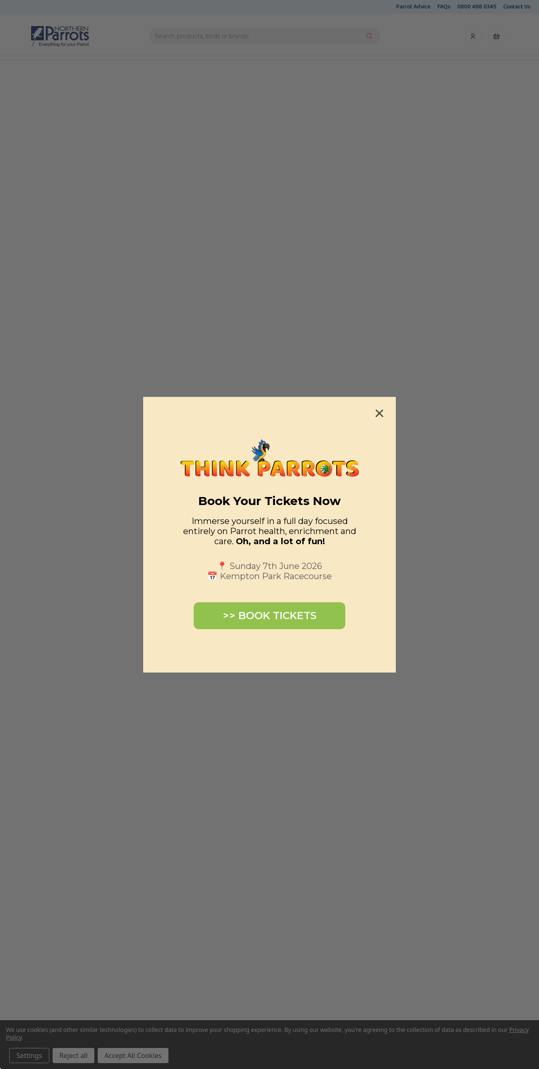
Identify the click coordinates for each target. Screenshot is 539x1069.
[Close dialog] (379, 413)
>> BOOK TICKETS (270, 615)
